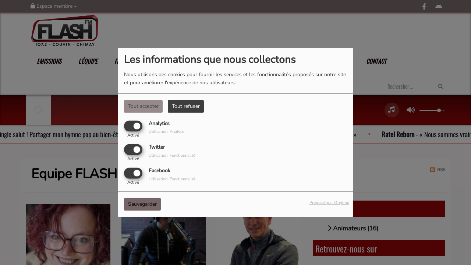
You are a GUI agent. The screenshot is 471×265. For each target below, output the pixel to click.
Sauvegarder (142, 204)
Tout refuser (186, 106)
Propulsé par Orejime (329, 203)
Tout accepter (143, 106)
